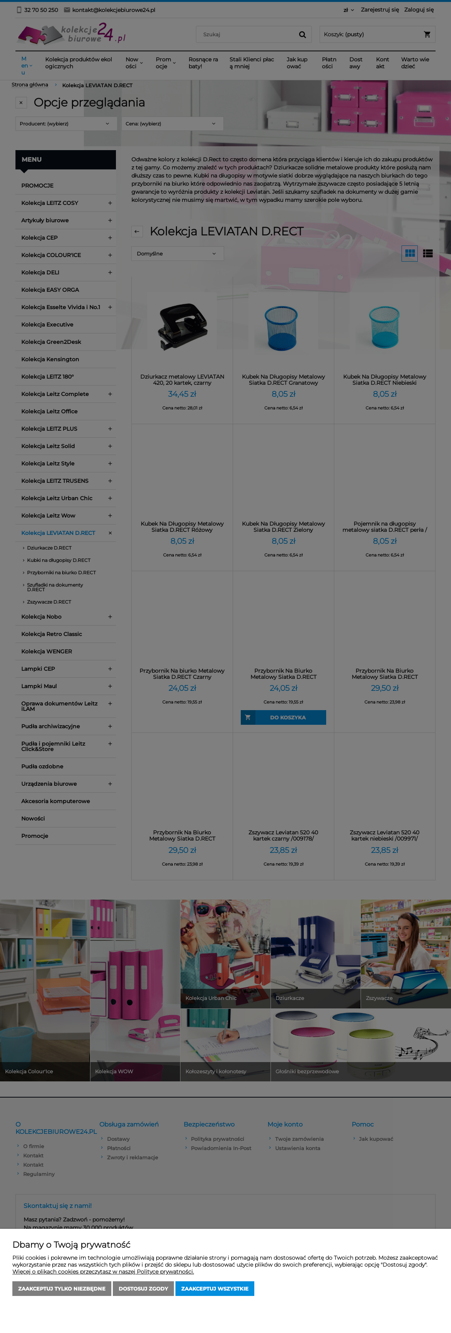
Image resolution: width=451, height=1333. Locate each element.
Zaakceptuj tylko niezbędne (62, 1289)
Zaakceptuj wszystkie (214, 1289)
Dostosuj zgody (143, 1289)
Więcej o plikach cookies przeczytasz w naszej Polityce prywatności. (103, 1271)
